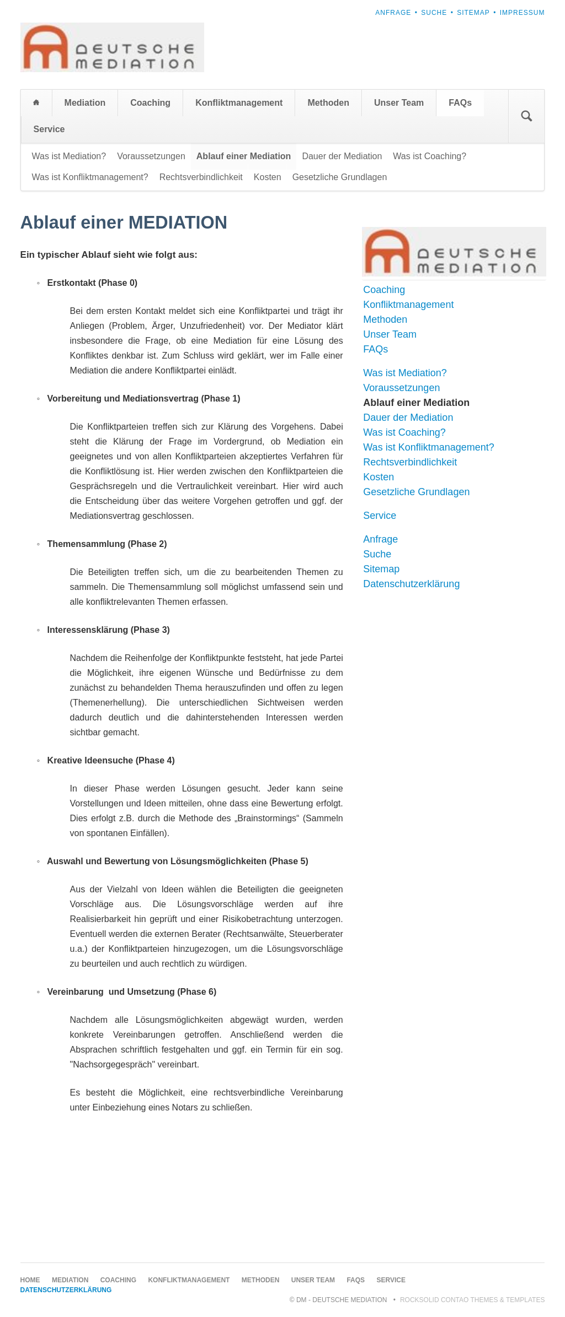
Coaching (150, 102)
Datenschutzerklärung (411, 583)
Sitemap (473, 13)
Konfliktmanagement (238, 102)
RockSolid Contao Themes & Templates (472, 1300)
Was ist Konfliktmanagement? (90, 177)
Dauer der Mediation (342, 156)
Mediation (85, 102)
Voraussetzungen (151, 156)
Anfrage (393, 13)
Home (36, 103)
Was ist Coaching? (429, 156)
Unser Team (399, 102)
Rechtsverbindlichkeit (201, 177)
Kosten (267, 177)
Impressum (522, 13)
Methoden (328, 102)
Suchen (526, 116)
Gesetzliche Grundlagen (339, 177)
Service (49, 129)
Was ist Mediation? (69, 156)
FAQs (460, 102)
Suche (434, 13)
